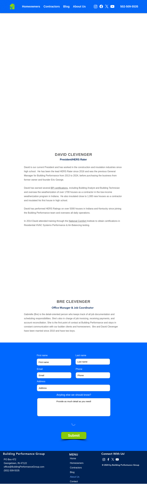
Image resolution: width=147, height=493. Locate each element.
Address (41, 381)
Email (40, 369)
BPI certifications (59, 188)
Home (73, 458)
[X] (107, 6)
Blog (72, 472)
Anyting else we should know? (73, 395)
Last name (81, 355)
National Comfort (78, 221)
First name (42, 355)
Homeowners (76, 463)
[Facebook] (101, 6)
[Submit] (73, 435)
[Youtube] (112, 6)
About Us (74, 477)
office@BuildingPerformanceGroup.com (24, 467)
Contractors (76, 467)
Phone (79, 369)
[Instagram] (95, 6)
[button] (31, 6)
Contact (74, 481)
